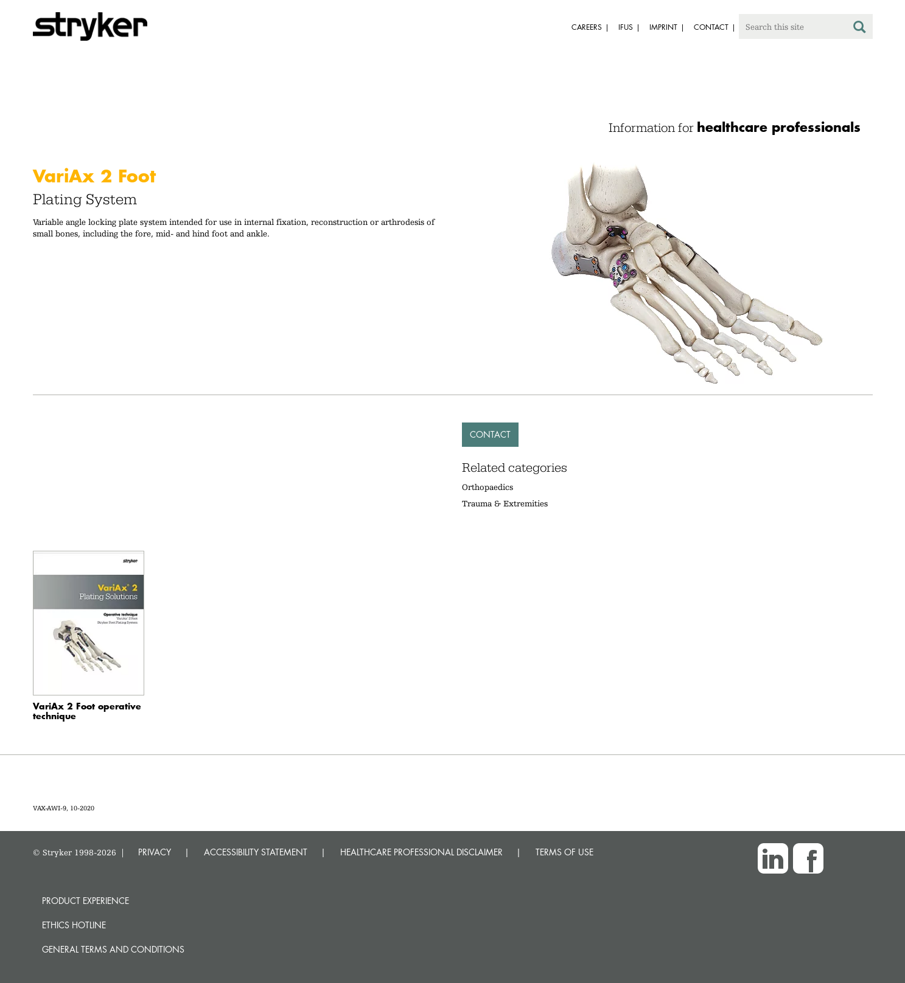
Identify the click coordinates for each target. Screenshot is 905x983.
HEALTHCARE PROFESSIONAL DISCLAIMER (421, 852)
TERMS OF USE (564, 852)
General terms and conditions (113, 949)
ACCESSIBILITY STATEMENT (255, 852)
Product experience (85, 900)
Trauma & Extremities (505, 503)
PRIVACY (154, 852)
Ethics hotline (74, 925)
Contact (490, 434)
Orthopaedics (487, 487)
